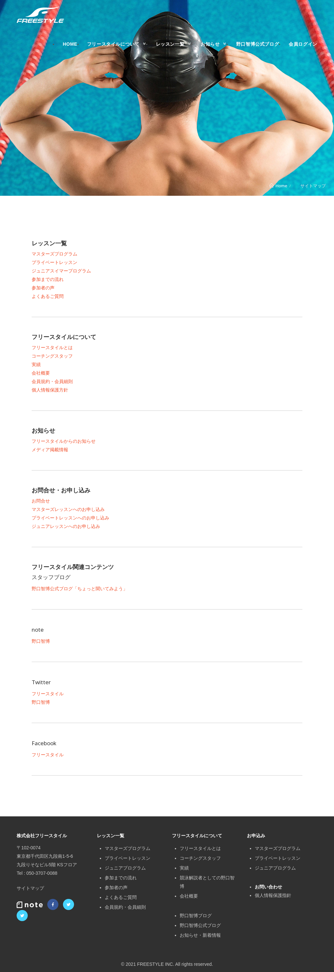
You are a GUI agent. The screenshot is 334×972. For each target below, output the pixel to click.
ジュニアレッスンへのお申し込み (66, 526)
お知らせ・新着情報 (200, 935)
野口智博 (41, 641)
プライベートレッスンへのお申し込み (70, 517)
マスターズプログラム (54, 253)
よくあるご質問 (48, 296)
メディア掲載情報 (50, 449)
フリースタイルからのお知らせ (64, 441)
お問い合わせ (268, 886)
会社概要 (41, 373)
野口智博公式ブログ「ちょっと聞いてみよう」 (80, 588)
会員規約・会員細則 (52, 381)
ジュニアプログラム (125, 868)
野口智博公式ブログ (200, 925)
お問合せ (41, 500)
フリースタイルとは (52, 347)
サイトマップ (30, 888)
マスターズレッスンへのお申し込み (68, 509)
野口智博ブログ (196, 915)
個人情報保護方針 (50, 390)
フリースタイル (48, 693)
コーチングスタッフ (52, 356)
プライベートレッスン (54, 262)
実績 (36, 364)
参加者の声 (43, 287)
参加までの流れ (48, 279)
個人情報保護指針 (273, 895)
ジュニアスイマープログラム (61, 270)
